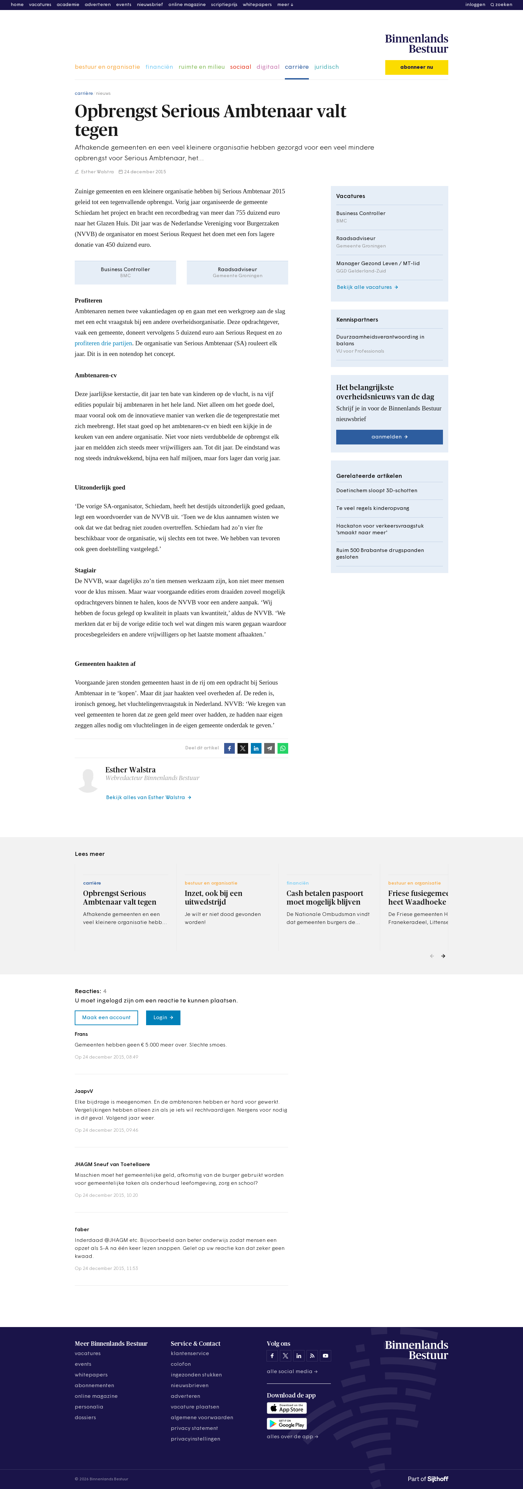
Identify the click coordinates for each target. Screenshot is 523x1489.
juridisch (326, 67)
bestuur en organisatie (107, 67)
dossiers (85, 1418)
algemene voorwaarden (202, 1418)
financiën (159, 67)
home (17, 4)
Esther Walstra (97, 172)
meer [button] (283, 4)
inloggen (475, 4)
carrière (297, 67)
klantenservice (190, 1353)
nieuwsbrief (150, 4)
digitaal (268, 67)
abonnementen (94, 1385)
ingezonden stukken (196, 1375)
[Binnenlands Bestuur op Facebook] (272, 1355)
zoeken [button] (503, 4)
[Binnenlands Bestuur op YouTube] (325, 1355)
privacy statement (194, 1428)
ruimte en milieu (201, 67)
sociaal (240, 67)
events (123, 4)
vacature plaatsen (195, 1407)
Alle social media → (292, 1371)
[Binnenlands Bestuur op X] (285, 1355)
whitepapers (257, 4)
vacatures (40, 4)
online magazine (187, 4)
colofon (181, 1364)
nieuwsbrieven (189, 1385)
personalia (89, 1407)
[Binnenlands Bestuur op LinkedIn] (299, 1355)
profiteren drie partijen (103, 343)
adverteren (98, 4)
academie (68, 4)
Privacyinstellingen (195, 1439)
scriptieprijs (224, 4)
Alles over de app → (293, 1437)
